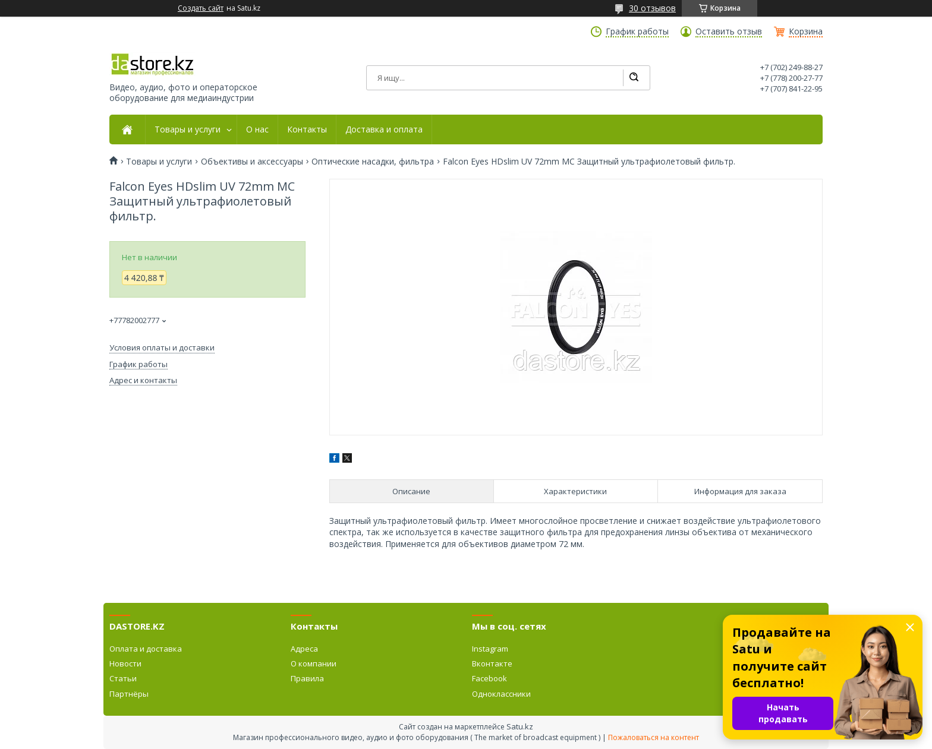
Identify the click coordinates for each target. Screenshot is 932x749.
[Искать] (633, 77)
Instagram (490, 648)
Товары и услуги (188, 129)
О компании (313, 663)
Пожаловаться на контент (653, 737)
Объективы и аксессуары (252, 161)
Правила (307, 678)
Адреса (304, 648)
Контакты (307, 129)
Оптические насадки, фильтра (372, 161)
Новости (125, 663)
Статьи (123, 678)
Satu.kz (519, 726)
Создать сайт (200, 8)
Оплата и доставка (145, 648)
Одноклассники (501, 693)
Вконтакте (492, 663)
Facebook (489, 678)
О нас (257, 129)
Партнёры (129, 693)
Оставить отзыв (728, 31)
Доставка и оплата (384, 129)
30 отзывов (652, 8)
